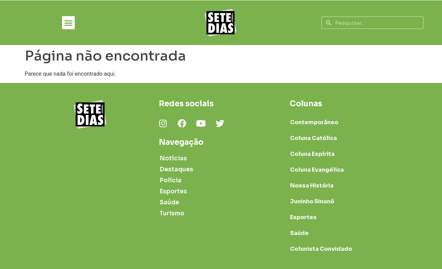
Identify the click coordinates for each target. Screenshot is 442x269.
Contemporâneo (314, 122)
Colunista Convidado (321, 248)
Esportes (173, 191)
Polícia (171, 180)
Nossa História (311, 185)
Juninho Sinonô (312, 201)
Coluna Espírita (312, 154)
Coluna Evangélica (317, 169)
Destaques (176, 169)
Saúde (169, 202)
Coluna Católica (313, 138)
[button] (68, 22)
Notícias (173, 158)
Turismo (172, 213)
